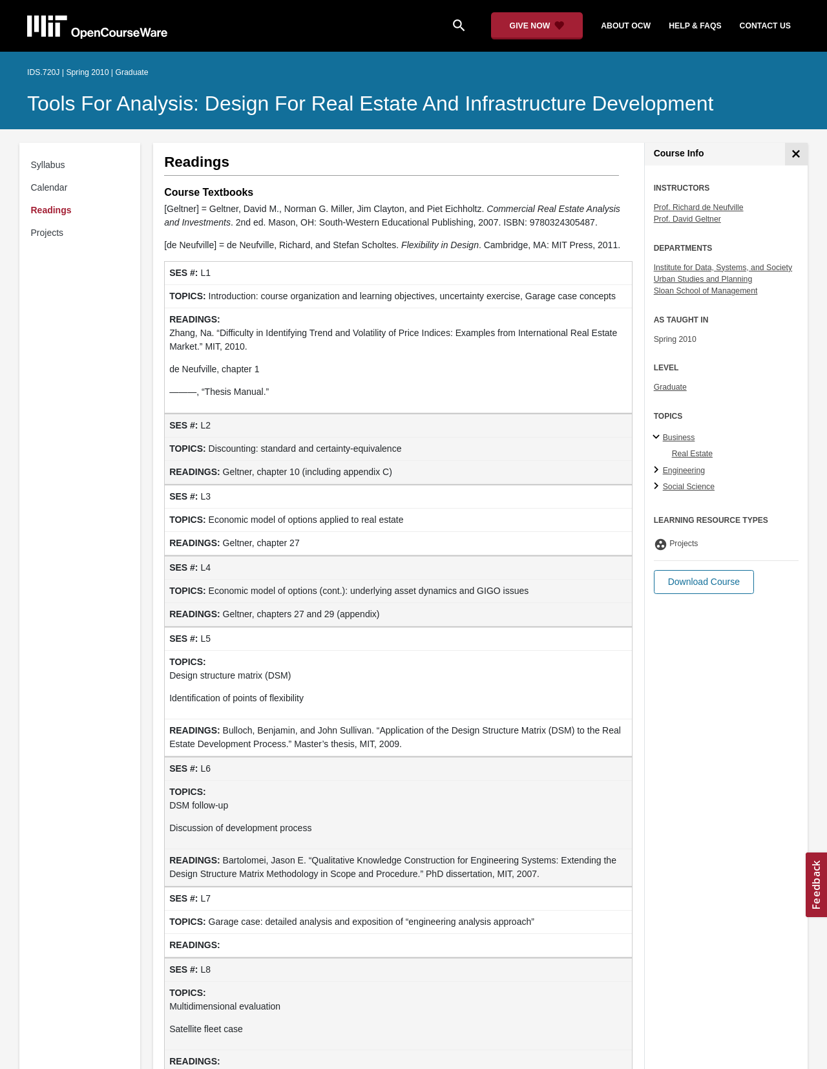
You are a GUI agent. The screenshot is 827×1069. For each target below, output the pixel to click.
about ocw (626, 25)
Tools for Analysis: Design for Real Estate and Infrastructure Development (370, 103)
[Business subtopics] (658, 437)
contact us (765, 25)
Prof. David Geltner (687, 219)
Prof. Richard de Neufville (699, 207)
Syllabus (48, 165)
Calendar (49, 187)
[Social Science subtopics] (658, 486)
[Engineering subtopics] (658, 470)
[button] (704, 582)
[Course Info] (796, 154)
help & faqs (695, 25)
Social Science (689, 486)
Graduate (670, 387)
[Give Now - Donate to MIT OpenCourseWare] (537, 25)
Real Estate (692, 453)
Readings (51, 210)
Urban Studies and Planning (703, 279)
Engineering (684, 470)
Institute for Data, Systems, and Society (723, 267)
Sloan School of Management (706, 290)
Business (679, 437)
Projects (47, 233)
